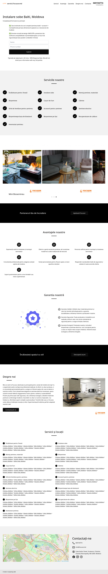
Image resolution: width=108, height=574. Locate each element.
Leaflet (57, 561)
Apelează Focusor (79, 213)
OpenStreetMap (65, 561)
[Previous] (5, 169)
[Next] (102, 169)
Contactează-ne (10, 410)
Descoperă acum (79, 355)
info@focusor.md (81, 547)
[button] (36, 546)
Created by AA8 (11, 572)
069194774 (79, 543)
